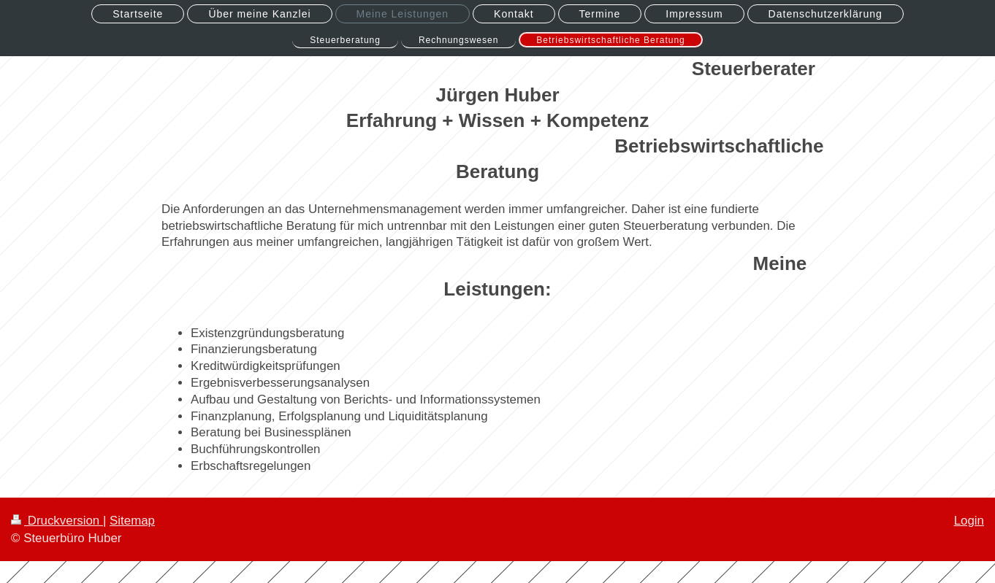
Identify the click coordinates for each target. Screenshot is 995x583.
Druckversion (57, 521)
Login (969, 521)
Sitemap (132, 521)
